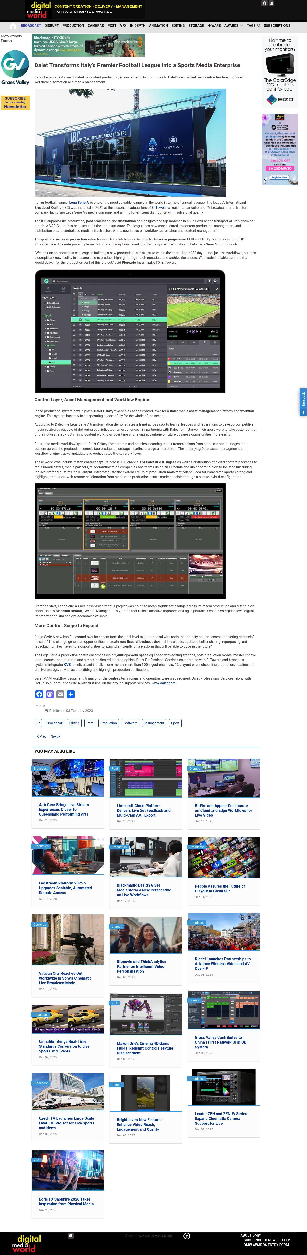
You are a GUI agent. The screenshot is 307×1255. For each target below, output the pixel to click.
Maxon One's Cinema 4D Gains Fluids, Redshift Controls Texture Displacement (145, 1048)
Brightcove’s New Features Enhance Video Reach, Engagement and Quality (139, 1125)
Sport (175, 723)
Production (108, 723)
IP (38, 723)
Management (154, 723)
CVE (67, 665)
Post (90, 723)
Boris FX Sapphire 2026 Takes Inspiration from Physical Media (66, 1201)
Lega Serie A (79, 203)
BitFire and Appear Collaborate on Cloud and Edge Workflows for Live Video (223, 810)
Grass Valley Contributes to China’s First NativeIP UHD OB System (220, 1042)
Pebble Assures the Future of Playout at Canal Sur (220, 888)
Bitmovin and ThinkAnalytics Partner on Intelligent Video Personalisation (141, 966)
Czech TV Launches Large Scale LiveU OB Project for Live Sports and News (66, 1123)
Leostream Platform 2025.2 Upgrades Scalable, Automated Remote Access (65, 888)
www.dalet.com (163, 683)
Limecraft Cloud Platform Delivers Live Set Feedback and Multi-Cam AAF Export (143, 810)
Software (130, 723)
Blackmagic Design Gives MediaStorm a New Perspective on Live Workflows (144, 890)
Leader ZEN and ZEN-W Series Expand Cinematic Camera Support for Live (221, 1119)
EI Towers (159, 208)
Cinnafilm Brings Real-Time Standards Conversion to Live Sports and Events (64, 1046)
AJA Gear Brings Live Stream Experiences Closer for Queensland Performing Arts (64, 809)
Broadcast (54, 723)
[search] (259, 26)
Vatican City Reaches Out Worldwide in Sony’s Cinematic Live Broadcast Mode (65, 978)
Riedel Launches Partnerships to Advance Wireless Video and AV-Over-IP (223, 964)
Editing (74, 723)
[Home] (13, 26)
